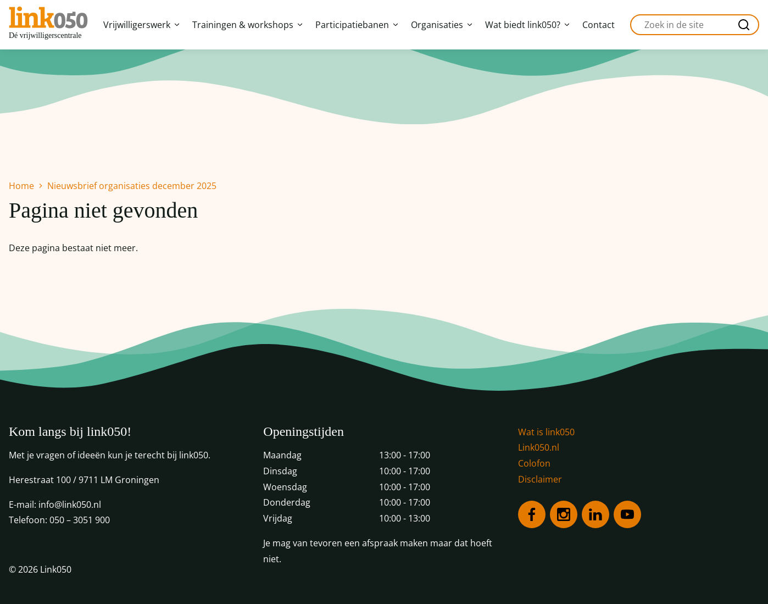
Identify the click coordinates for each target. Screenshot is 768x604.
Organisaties (441, 25)
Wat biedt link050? (527, 25)
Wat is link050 (546, 432)
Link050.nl (538, 447)
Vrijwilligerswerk (141, 25)
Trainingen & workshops (247, 25)
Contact (598, 25)
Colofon (534, 463)
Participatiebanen (356, 25)
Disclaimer (540, 479)
